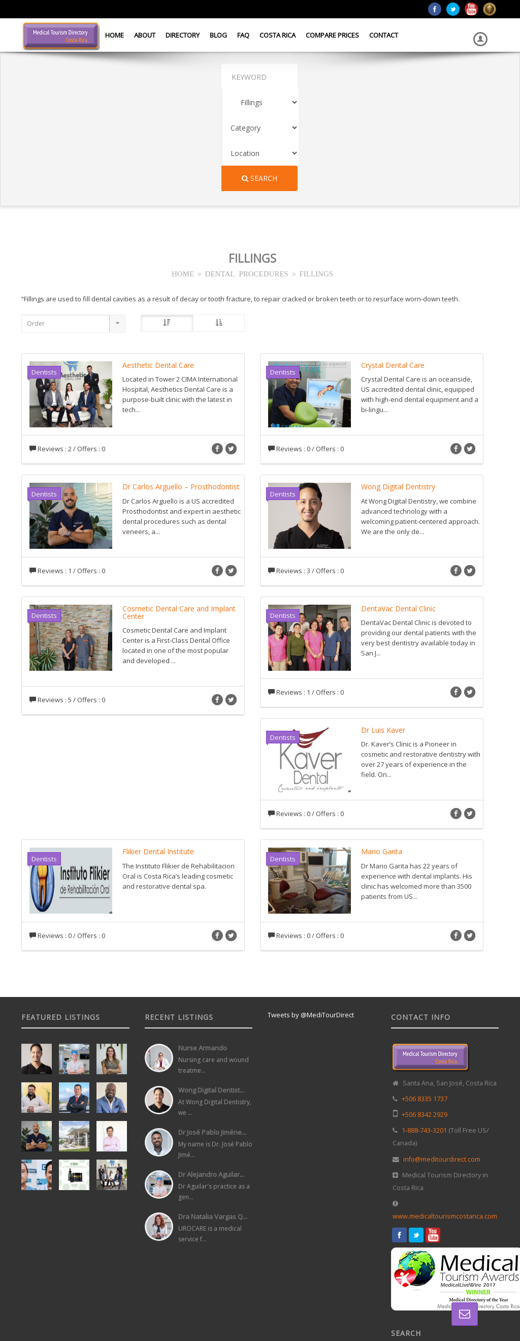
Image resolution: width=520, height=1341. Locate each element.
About (144, 35)
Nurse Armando (202, 946)
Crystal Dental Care (393, 263)
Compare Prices (332, 35)
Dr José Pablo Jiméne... (212, 1030)
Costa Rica (277, 35)
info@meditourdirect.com (441, 1057)
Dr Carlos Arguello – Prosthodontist (181, 385)
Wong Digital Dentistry (398, 385)
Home (114, 35)
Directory (183, 35)
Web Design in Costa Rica (265, 1313)
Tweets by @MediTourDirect (311, 913)
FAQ (243, 35)
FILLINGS (316, 171)
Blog (218, 35)
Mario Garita (381, 750)
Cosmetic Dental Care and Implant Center (179, 510)
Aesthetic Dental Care (158, 263)
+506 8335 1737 (424, 997)
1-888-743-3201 (424, 1028)
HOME (183, 171)
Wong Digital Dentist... (211, 988)
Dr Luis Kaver (383, 628)
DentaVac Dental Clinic (398, 507)
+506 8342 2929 (424, 1013)
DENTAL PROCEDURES (246, 171)
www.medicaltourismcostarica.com (445, 1114)
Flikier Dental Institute (158, 750)
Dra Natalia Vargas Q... (212, 1114)
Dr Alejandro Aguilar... (211, 1072)
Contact (383, 35)
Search (414, 76)
